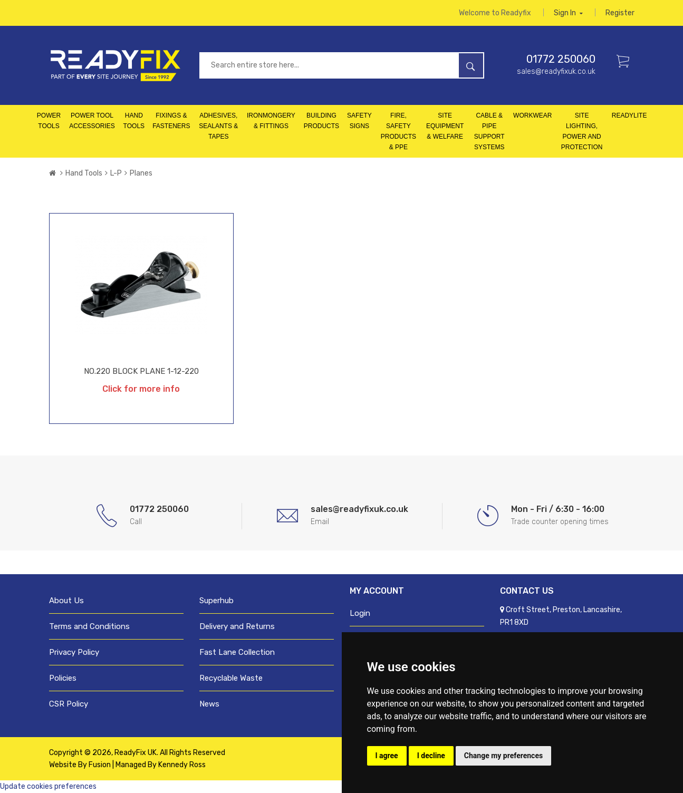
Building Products (321, 121)
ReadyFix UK (135, 752)
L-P (116, 173)
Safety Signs (359, 121)
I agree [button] (387, 755)
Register (619, 12)
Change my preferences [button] (503, 755)
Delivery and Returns (237, 626)
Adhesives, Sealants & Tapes (218, 126)
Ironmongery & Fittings (271, 121)
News (209, 704)
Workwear (532, 115)
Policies (62, 678)
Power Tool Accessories (92, 121)
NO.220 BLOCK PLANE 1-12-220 (141, 371)
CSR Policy (68, 704)
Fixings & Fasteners (171, 121)
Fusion (100, 764)
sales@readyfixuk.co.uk (556, 71)
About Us (66, 600)
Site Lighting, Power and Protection (582, 131)
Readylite (629, 115)
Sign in (568, 12)
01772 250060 (560, 59)
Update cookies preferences (48, 786)
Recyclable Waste (231, 678)
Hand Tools (134, 121)
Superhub (216, 600)
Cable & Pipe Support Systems (489, 131)
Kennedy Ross (182, 764)
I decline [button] (431, 755)
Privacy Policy (74, 652)
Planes (141, 173)
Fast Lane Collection (237, 652)
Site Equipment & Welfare (445, 126)
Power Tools (49, 121)
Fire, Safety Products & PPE (398, 131)
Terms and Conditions (89, 626)
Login (360, 613)
